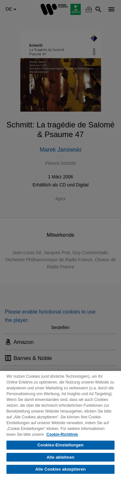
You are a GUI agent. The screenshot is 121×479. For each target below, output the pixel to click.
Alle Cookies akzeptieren (60, 469)
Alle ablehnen (60, 457)
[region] (60, 425)
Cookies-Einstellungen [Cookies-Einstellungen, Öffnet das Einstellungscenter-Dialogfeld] (60, 445)
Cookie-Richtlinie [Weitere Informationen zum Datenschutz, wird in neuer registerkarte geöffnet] (62, 434)
